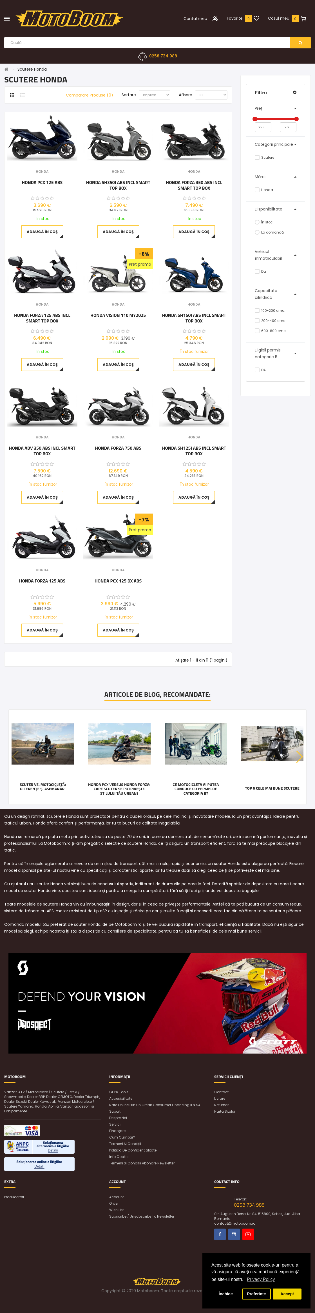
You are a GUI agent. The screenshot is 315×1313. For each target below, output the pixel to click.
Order (114, 1203)
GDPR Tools (118, 1092)
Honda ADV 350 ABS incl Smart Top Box (42, 450)
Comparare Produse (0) (89, 95)
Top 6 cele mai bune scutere (272, 788)
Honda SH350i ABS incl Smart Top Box (118, 185)
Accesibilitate (120, 1098)
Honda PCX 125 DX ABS (118, 581)
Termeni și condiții (125, 1144)
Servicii (115, 1124)
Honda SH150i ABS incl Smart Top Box (194, 318)
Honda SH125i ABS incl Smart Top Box (194, 450)
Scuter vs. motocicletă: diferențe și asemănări (43, 786)
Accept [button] (287, 1294)
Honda (264, 189)
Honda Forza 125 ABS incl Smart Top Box (42, 318)
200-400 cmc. (270, 320)
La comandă (269, 232)
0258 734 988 (163, 56)
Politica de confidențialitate (133, 1150)
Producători (14, 1197)
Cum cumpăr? (122, 1137)
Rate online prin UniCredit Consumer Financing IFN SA (154, 1105)
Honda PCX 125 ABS (42, 183)
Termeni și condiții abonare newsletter (142, 1163)
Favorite (235, 18)
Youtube (248, 1234)
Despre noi (118, 1118)
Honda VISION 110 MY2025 (118, 315)
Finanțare (117, 1131)
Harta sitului (224, 1111)
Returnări (221, 1105)
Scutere (264, 157)
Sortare (129, 95)
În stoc (264, 222)
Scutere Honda (32, 69)
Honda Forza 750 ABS (118, 448)
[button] (299, 757)
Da (260, 271)
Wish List (116, 1210)
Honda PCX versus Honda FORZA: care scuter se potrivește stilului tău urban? (119, 788)
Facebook (220, 1234)
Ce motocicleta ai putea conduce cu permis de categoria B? (196, 788)
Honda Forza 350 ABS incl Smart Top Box (194, 185)
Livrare (219, 1098)
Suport (114, 1111)
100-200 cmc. (270, 310)
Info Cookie (118, 1157)
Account (116, 1197)
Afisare (185, 95)
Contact (221, 1092)
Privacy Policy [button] (261, 1279)
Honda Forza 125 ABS (42, 581)
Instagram (234, 1234)
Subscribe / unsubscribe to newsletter (141, 1216)
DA (260, 370)
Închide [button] (226, 1294)
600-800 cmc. (271, 330)
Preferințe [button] (256, 1294)
